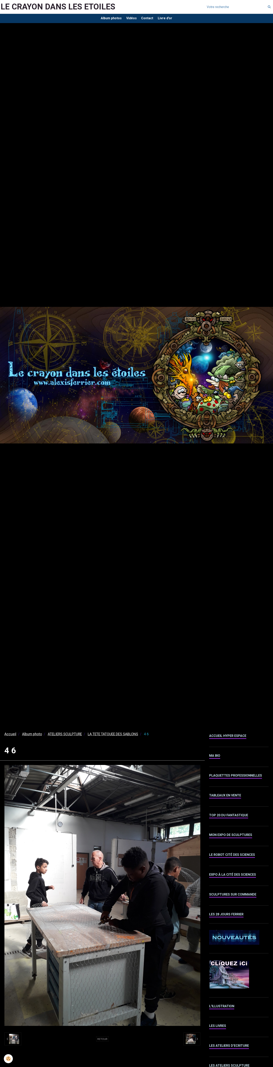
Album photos (109, 19)
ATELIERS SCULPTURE (65, 735)
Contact (148, 19)
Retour (102, 1040)
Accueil (10, 735)
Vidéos (130, 19)
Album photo (32, 735)
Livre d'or (167, 19)
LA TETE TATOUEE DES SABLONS (113, 735)
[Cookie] (8, 1058)
